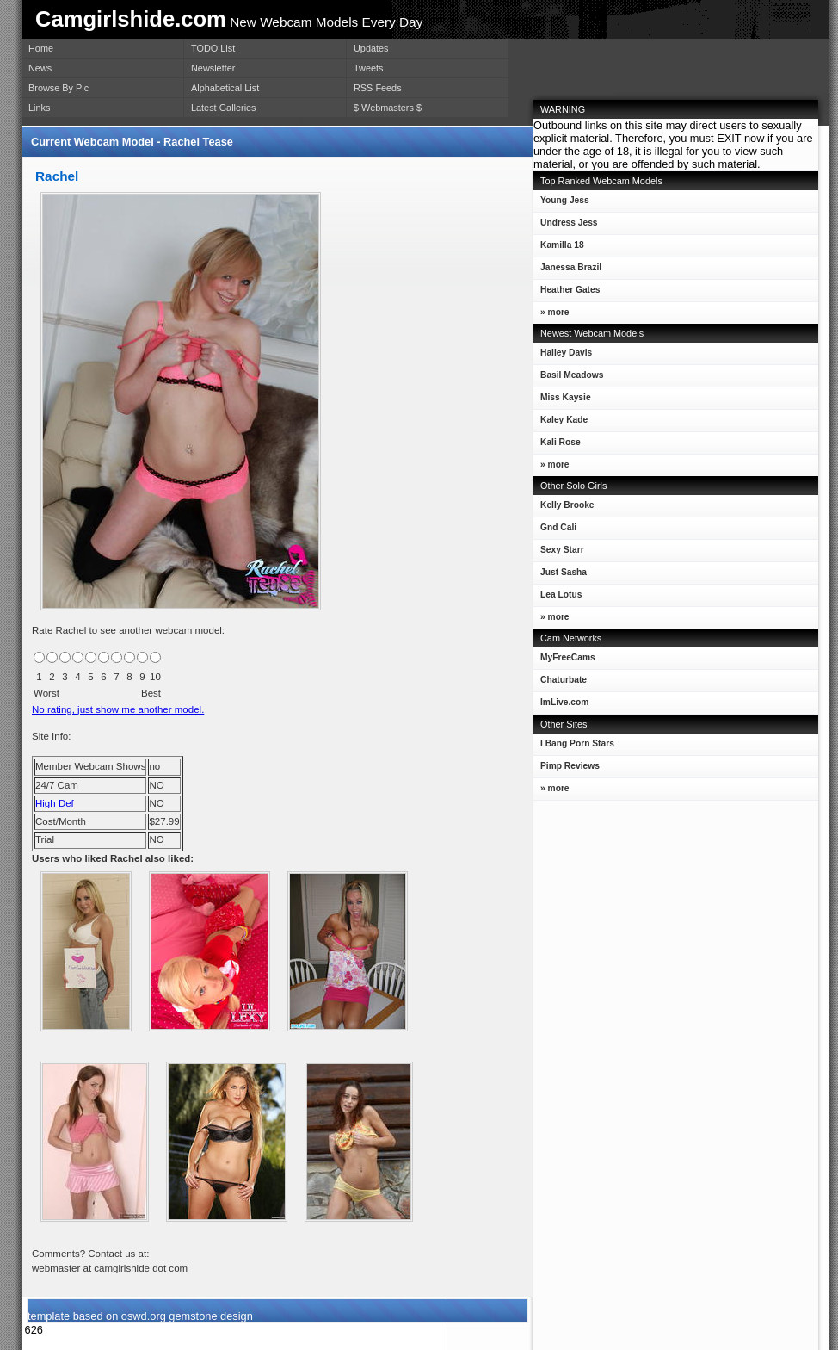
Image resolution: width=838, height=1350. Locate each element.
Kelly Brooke (564, 508)
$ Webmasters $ (388, 107)
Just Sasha (560, 575)
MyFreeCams (567, 657)
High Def (54, 803)
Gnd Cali (554, 531)
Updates (371, 48)
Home (40, 48)
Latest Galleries (223, 107)
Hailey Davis (562, 356)
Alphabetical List (225, 88)
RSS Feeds (378, 88)
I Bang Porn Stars (577, 743)
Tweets (368, 68)
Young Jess (561, 203)
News (40, 68)
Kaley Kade (560, 423)
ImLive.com (564, 702)
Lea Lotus (557, 598)
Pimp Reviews (570, 766)
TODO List (213, 48)
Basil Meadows (568, 378)
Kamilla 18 (558, 248)
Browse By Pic (58, 88)
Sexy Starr (558, 553)
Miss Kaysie (562, 401)
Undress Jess (565, 226)
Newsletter (213, 68)
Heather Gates (566, 293)
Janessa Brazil (567, 271)
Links (39, 107)
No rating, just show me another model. (118, 709)
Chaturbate (563, 679)
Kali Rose (557, 445)
